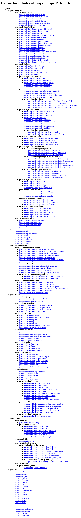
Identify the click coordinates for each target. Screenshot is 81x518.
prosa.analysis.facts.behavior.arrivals (37, 81)
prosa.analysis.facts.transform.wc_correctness (40, 216)
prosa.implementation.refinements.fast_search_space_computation (43, 289)
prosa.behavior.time (22, 243)
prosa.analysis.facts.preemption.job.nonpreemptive (47, 153)
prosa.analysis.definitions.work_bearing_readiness (37, 62)
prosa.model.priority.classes (29, 315)
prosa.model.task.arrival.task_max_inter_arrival (41, 400)
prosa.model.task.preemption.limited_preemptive (42, 410)
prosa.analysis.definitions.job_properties (34, 41)
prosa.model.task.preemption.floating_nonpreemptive (43, 404)
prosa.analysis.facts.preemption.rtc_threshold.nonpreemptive (50, 165)
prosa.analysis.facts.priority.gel (35, 186)
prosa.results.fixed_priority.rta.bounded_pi (39, 449)
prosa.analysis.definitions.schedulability (34, 54)
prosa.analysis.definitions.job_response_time (35, 44)
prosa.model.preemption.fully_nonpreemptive (36, 305)
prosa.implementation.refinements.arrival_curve (36, 284)
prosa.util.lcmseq (21, 482)
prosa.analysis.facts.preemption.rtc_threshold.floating (48, 159)
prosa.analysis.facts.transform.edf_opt (38, 208)
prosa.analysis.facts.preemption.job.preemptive (45, 155)
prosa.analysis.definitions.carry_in (31, 33)
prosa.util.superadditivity (24, 509)
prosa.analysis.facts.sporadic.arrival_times (39, 204)
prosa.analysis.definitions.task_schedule (34, 60)
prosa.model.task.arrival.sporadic (36, 398)
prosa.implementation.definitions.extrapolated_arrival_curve (41, 251)
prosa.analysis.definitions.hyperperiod (33, 37)
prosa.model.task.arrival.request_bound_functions (42, 394)
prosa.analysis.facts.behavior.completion (38, 83)
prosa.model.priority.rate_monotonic (32, 328)
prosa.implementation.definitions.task (33, 262)
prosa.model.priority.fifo (28, 321)
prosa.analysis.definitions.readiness (32, 50)
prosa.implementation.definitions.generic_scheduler (38, 254)
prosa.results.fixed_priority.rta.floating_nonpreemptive (44, 451)
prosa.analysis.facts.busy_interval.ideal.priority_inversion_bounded (53, 105)
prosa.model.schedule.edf (28, 354)
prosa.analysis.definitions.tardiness (32, 58)
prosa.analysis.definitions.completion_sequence (36, 35)
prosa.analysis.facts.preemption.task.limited (44, 173)
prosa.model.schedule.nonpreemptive (33, 359)
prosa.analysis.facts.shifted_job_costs (33, 72)
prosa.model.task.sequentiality (30, 379)
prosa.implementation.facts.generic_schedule (35, 268)
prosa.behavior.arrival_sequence (26, 233)
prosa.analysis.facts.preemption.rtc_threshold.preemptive (49, 167)
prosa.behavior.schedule (23, 239)
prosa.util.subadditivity (23, 505)
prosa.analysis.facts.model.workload (37, 128)
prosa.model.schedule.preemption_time (33, 361)
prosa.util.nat (19, 488)
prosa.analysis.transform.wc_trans (31, 227)
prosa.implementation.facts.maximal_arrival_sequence (39, 272)
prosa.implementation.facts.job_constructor (35, 270)
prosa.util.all (19, 472)
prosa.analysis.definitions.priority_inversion (35, 46)
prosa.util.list (19, 484)
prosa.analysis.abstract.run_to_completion (34, 23)
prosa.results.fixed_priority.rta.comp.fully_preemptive (48, 462)
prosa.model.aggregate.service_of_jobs (33, 299)
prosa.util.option (21, 494)
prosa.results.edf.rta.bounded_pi (35, 429)
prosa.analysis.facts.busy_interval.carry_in (39, 93)
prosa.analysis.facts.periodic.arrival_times (39, 140)
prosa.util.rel (19, 497)
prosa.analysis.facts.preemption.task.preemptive (45, 177)
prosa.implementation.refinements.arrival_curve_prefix (39, 286)
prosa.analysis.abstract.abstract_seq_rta (33, 17)
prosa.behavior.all (21, 231)
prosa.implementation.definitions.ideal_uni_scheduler (39, 256)
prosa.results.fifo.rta (26, 441)
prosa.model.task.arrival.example (36, 387)
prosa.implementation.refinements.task (33, 293)
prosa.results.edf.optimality (29, 422)
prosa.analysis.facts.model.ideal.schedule (43, 132)
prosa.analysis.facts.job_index (30, 70)
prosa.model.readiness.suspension (31, 350)
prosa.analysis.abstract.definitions (31, 19)
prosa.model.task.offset (27, 377)
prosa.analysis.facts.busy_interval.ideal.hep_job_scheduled (50, 101)
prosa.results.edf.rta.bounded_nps (36, 427)
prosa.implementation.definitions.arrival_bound (36, 249)
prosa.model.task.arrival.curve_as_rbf (37, 383)
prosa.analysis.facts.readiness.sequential (38, 196)
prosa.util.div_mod (21, 476)
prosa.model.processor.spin (29, 338)
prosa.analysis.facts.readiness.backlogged (39, 192)
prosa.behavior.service (23, 241)
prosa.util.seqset (20, 501)
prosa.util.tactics (21, 513)
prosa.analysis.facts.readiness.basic (37, 194)
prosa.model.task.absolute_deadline (32, 371)
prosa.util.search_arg (22, 499)
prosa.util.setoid (20, 503)
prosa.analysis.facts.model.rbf (35, 118)
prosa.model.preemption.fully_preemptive (34, 307)
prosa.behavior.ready (22, 237)
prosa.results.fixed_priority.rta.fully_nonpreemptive (43, 453)
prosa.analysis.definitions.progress (32, 48)
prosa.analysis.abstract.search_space (32, 25)
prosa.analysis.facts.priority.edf (35, 181)
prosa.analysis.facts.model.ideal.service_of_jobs (46, 134)
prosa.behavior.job (21, 235)
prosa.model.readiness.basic (29, 344)
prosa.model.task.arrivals (28, 373)
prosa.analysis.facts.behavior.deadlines (38, 85)
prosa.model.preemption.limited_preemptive (35, 309)
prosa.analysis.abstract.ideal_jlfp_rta (32, 21)
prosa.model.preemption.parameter (32, 311)
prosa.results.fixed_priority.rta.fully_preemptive (41, 455)
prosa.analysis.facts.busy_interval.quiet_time (40, 97)
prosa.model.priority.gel (28, 324)
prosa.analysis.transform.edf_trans (31, 221)
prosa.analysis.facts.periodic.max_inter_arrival (41, 142)
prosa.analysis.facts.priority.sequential (38, 188)
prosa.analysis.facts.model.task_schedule (39, 126)
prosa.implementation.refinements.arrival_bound (37, 282)
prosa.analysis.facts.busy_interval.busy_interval (41, 91)
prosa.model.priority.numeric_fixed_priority (35, 326)
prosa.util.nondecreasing (23, 490)
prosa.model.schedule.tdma (29, 365)
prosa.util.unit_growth (23, 515)
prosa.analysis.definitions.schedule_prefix (34, 56)
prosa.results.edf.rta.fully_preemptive (37, 435)
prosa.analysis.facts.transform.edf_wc (37, 210)
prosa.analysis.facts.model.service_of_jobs (39, 122)
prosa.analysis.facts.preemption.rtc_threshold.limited (47, 163)
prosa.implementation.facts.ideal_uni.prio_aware (42, 278)
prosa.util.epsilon (21, 478)
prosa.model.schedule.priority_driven (33, 363)
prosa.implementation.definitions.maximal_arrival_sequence (41, 260)
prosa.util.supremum (22, 511)
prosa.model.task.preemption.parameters (38, 412)
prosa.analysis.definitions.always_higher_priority (37, 29)
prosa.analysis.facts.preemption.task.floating (44, 171)
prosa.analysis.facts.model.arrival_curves (39, 111)
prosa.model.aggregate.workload (31, 301)
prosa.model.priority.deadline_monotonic (34, 317)
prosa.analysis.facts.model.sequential (37, 120)
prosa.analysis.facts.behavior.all (35, 79)
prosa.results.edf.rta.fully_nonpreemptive (39, 433)
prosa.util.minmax (21, 486)
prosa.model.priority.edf (28, 319)
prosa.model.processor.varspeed (31, 340)
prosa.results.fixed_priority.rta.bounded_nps (40, 447)
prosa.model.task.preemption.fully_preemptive (41, 408)
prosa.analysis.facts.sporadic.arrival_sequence (41, 202)
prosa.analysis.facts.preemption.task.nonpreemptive (47, 175)
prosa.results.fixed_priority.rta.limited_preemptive (42, 457)
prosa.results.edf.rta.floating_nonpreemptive (40, 431)
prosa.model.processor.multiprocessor (33, 334)
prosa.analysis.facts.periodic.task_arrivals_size (41, 144)
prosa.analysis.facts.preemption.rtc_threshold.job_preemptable (51, 161)
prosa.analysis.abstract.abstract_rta (32, 15)
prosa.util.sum (20, 507)
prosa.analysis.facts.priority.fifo (35, 184)
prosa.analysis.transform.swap (30, 225)
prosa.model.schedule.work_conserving (33, 367)
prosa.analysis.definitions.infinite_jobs (33, 39)
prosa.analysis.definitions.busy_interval (33, 31)
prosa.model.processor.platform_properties (35, 336)
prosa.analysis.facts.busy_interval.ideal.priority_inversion (49, 107)
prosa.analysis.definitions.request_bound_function (37, 52)
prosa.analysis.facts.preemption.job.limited (44, 151)
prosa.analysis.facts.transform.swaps (37, 214)
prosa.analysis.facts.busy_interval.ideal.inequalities (47, 103)
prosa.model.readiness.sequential (31, 348)
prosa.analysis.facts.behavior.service (37, 87)
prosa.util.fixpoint (21, 480)
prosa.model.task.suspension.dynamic (37, 416)
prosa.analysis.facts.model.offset (36, 114)
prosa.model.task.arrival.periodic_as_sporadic (40, 389)
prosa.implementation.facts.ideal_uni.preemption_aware (44, 276)
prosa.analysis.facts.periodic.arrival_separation (41, 138)
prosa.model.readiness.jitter (29, 346)
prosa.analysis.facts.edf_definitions (32, 66)
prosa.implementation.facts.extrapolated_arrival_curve (39, 266)
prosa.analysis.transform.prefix (30, 223)
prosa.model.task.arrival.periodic (36, 392)
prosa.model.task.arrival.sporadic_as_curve (39, 396)
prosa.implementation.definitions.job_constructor (37, 258)
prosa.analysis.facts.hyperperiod (31, 68)
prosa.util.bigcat (20, 474)
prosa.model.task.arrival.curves (35, 385)
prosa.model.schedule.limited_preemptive (34, 356)
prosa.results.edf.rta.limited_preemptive (38, 437)
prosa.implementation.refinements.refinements (36, 291)
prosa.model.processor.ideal (29, 332)
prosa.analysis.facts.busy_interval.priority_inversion (43, 95)
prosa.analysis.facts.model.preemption (38, 116)
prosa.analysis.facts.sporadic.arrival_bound (39, 200)
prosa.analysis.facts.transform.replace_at (39, 212)
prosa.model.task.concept (28, 375)
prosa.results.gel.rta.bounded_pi (35, 468)
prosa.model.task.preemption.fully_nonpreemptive (42, 406)
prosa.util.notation (21, 492)
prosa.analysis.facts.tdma (28, 74)
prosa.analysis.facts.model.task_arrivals (38, 124)
